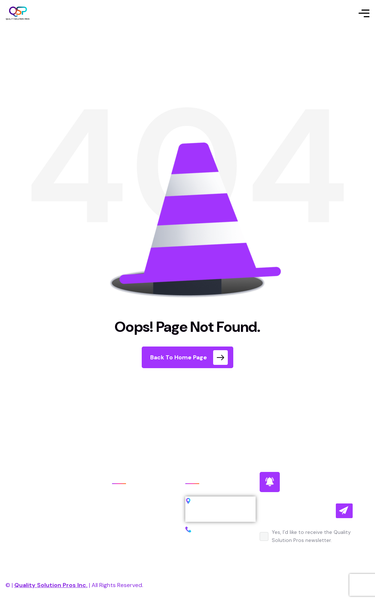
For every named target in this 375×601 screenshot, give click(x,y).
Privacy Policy (250, 585)
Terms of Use (308, 585)
